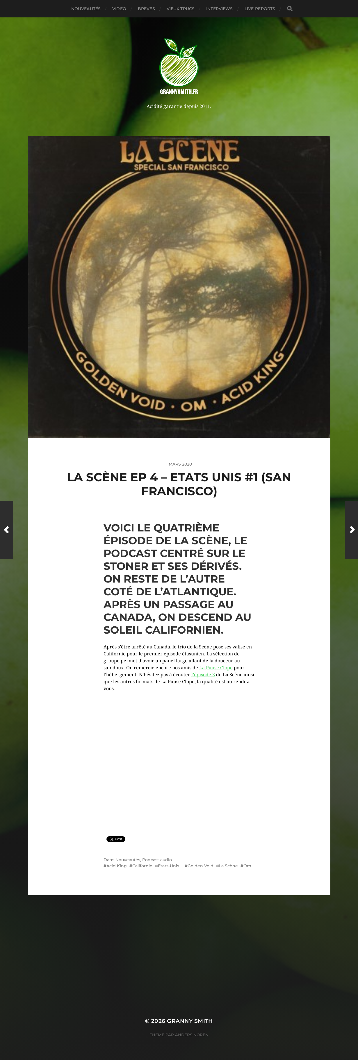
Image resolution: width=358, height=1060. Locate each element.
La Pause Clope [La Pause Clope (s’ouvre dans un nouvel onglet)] (216, 667)
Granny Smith (190, 1021)
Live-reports (260, 8)
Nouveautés (86, 8)
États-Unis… (170, 865)
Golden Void (200, 865)
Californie (142, 865)
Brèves (146, 8)
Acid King (116, 865)
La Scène (228, 865)
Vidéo (119, 8)
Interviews (219, 8)
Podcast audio (157, 859)
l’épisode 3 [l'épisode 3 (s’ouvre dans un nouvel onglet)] (203, 674)
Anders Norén (192, 1034)
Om (247, 865)
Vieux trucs (181, 8)
